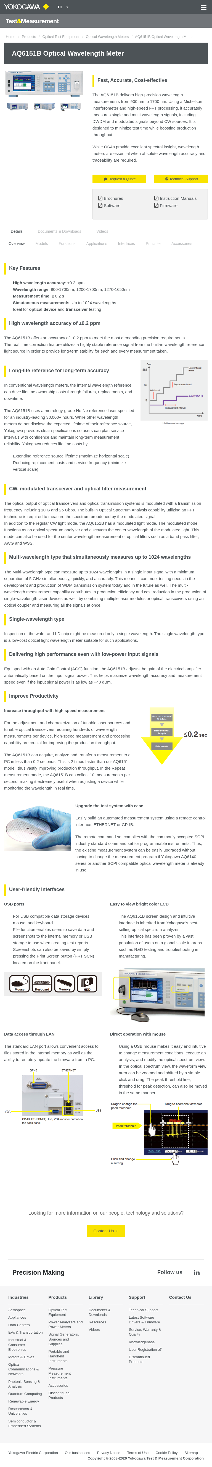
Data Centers (19, 1325)
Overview (17, 243)
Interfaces (126, 243)
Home (10, 37)
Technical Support (181, 179)
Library (96, 1297)
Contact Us (105, 1230)
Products (29, 37)
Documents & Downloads (59, 231)
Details (17, 231)
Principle (153, 243)
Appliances (17, 1317)
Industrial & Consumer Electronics (17, 1344)
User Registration (143, 1349)
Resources (97, 1322)
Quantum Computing (25, 1394)
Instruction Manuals (178, 198)
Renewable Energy (23, 1401)
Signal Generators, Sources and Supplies (64, 1339)
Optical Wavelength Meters (107, 37)
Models (42, 243)
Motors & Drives (21, 1357)
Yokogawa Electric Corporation (33, 1453)
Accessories (181, 243)
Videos (102, 231)
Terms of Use (138, 1453)
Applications (96, 243)
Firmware (168, 205)
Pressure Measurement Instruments (60, 1373)
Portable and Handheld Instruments (59, 1356)
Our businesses (77, 1453)
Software (112, 205)
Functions (67, 243)
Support (137, 1297)
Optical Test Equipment (61, 37)
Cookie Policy (166, 1453)
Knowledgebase (142, 1342)
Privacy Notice (108, 1453)
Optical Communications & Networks (23, 1369)
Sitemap (191, 1453)
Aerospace (17, 1310)
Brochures (113, 198)
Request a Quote (120, 179)
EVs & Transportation (25, 1332)
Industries (18, 1297)
